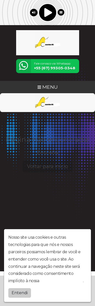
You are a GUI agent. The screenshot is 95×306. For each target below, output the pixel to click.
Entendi (20, 292)
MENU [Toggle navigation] (48, 87)
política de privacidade (61, 280)
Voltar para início (47, 166)
